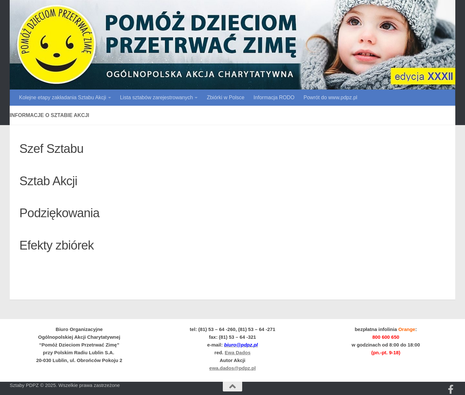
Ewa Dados (238, 352)
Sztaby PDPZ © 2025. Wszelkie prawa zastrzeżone (65, 385)
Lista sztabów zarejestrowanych (156, 97)
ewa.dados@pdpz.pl (232, 368)
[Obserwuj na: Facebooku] (450, 389)
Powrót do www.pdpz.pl (330, 97)
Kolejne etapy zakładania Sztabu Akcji (62, 97)
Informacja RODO (273, 97)
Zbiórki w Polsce (225, 97)
